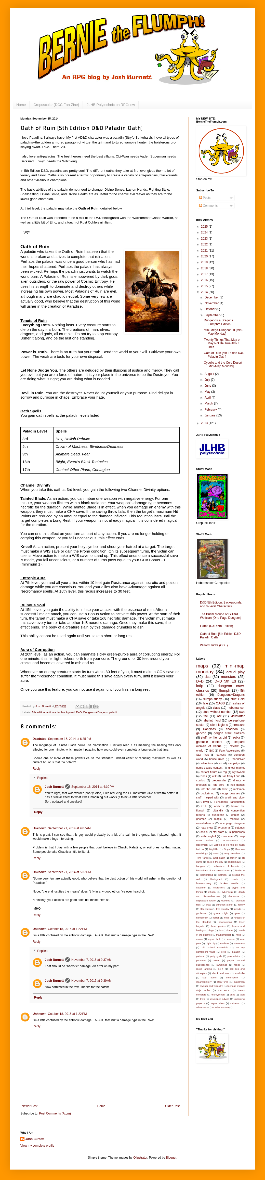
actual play (235, 672)
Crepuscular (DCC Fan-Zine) (56, 105)
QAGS (220, 703)
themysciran (218, 994)
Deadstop (40, 739)
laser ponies (218, 926)
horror (216, 917)
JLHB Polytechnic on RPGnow (111, 105)
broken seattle (229, 883)
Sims (216, 853)
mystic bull (214, 939)
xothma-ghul (208, 836)
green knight (221, 913)
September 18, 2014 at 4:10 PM (92, 787)
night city (211, 943)
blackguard (68, 712)
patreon (200, 956)
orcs (223, 951)
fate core (218, 784)
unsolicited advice (219, 999)
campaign (234, 763)
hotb (226, 917)
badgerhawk (234, 861)
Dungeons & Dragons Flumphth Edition (218, 322)
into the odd (208, 789)
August (210, 374)
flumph (224, 690)
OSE (204, 806)
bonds (235, 879)
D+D (79, 712)
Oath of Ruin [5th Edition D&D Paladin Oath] (224, 354)
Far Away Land (231, 776)
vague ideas (217, 1003)
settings (240, 827)
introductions (225, 922)
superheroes (237, 831)
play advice (234, 956)
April (208, 397)
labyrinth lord (212, 720)
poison (216, 960)
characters (219, 887)
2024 (205, 232)
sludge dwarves (230, 793)
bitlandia (218, 810)
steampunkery (203, 981)
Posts (204, 198)
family (241, 904)
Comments (208, 205)
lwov (225, 789)
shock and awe (220, 973)
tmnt (232, 994)
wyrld (199, 750)
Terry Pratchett (232, 853)
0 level (205, 801)
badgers (200, 866)
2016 (205, 280)
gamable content (209, 742)
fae (206, 716)
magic (218, 818)
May (208, 392)
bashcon (240, 870)
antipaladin (53, 712)
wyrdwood (238, 771)
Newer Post (29, 1106)
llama (230, 930)
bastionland (207, 874)
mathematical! (224, 934)
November (212, 303)
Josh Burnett (54, 787)
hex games (238, 784)
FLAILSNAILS (230, 840)
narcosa (230, 939)
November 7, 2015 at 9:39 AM (91, 980)
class (216, 708)
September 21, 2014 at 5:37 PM (69, 872)
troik (202, 999)
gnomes (201, 818)
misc (238, 934)
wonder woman (220, 1007)
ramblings (222, 964)
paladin (113, 712)
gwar (237, 913)
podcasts (201, 960)
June (208, 385)
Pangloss (209, 729)
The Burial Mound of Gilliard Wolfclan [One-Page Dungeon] (221, 616)
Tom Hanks (202, 857)
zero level (227, 836)
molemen (239, 789)
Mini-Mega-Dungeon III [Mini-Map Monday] (223, 331)
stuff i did (238, 699)
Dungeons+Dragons (95, 712)
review (234, 746)
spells (204, 831)
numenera (239, 943)
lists (221, 930)
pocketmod (207, 793)
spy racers (210, 977)
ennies (235, 814)
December (212, 297)
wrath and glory (235, 797)
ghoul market (236, 767)
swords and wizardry (211, 986)
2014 (205, 292)
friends (237, 909)
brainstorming (203, 883)
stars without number (217, 712)
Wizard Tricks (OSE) (214, 645)
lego (211, 930)
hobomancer (236, 708)
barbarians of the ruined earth (213, 870)
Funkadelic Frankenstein (229, 801)
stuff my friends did (214, 737)
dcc (207, 677)
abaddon (232, 729)
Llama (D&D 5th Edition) (216, 626)
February (211, 409)
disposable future (206, 900)
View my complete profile (37, 1145)
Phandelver (238, 759)
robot (237, 964)
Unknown (39, 828)
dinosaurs (234, 896)
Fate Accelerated (229, 750)
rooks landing (204, 968)
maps (202, 665)
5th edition (38, 712)
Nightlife (213, 849)
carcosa (221, 754)
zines (204, 776)
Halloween (202, 844)
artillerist (219, 806)
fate (205, 703)
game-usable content (209, 767)
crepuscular (219, 780)
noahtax (224, 943)
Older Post (172, 1106)
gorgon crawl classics (229, 733)
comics (200, 780)
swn (242, 712)
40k (214, 776)
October (210, 309)
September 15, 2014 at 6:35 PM (69, 739)
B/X (211, 750)
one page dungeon (232, 823)
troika (236, 737)
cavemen (201, 887)
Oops (227, 849)
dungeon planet (224, 904)
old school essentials (215, 947)
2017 (205, 274)
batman (222, 874)
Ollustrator (140, 1157)
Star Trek (202, 754)
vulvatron (235, 1003)
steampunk (232, 977)
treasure (239, 725)
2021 (205, 250)
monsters (228, 677)
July (208, 380)
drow (208, 904)
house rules (216, 759)
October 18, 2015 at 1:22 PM (67, 929)
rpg (225, 771)
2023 (205, 238)
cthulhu (212, 891)
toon (242, 994)
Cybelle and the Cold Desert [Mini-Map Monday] (223, 364)
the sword (224, 990)
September (212, 315)
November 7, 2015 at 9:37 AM (91, 960)
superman (239, 981)
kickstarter (238, 716)
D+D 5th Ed (225, 681)
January (210, 415)
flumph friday (212, 699)
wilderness (202, 1007)
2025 (205, 226)
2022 (205, 244)
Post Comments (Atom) (55, 1113)
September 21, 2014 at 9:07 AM (69, 828)
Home (21, 105)
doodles (225, 900)
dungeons (218, 814)
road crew (207, 827)
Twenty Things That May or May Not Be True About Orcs (222, 343)
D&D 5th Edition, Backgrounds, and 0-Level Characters (221, 604)
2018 (205, 268)
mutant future (209, 771)
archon (233, 857)
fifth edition (205, 909)
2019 (205, 262)
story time (222, 981)
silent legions (219, 725)
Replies (42, 778)
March (209, 403)
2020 (205, 256)
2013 (205, 423)
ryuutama (224, 827)
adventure (207, 763)
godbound (201, 913)
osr (219, 716)
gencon (201, 733)
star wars (218, 831)
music (199, 939)
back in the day (215, 861)
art (220, 763)
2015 (205, 286)
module (234, 818)
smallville (240, 973)
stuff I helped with (207, 797)
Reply (37, 768)
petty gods (216, 956)
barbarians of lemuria (226, 866)
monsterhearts (205, 823)
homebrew (202, 917)
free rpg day (222, 909)
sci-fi (220, 968)
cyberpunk (227, 891)
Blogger (171, 1157)
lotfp (199, 686)
